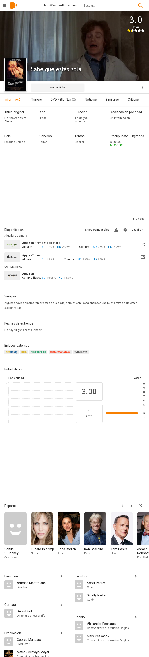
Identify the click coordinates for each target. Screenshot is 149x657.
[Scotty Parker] (116, 595)
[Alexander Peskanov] (116, 623)
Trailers (36, 100)
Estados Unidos (14, 142)
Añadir (37, 330)
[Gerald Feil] (43, 611)
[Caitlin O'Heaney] (17, 535)
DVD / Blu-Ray (63, 100)
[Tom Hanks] (124, 535)
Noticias (91, 100)
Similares (112, 100)
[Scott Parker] (116, 582)
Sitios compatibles (97, 229)
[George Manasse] (43, 639)
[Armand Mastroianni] (43, 582)
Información (13, 100)
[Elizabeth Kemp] (44, 535)
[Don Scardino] (97, 535)
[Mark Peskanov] (116, 636)
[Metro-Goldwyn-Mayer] (43, 652)
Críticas (133, 100)
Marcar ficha (58, 87)
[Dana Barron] (71, 535)
